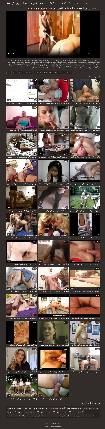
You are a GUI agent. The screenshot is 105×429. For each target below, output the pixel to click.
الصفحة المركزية (52, 3)
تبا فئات (83, 3)
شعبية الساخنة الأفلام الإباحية (69, 3)
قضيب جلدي (46, 72)
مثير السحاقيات (56, 72)
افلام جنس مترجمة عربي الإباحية (25, 2)
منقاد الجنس (67, 72)
